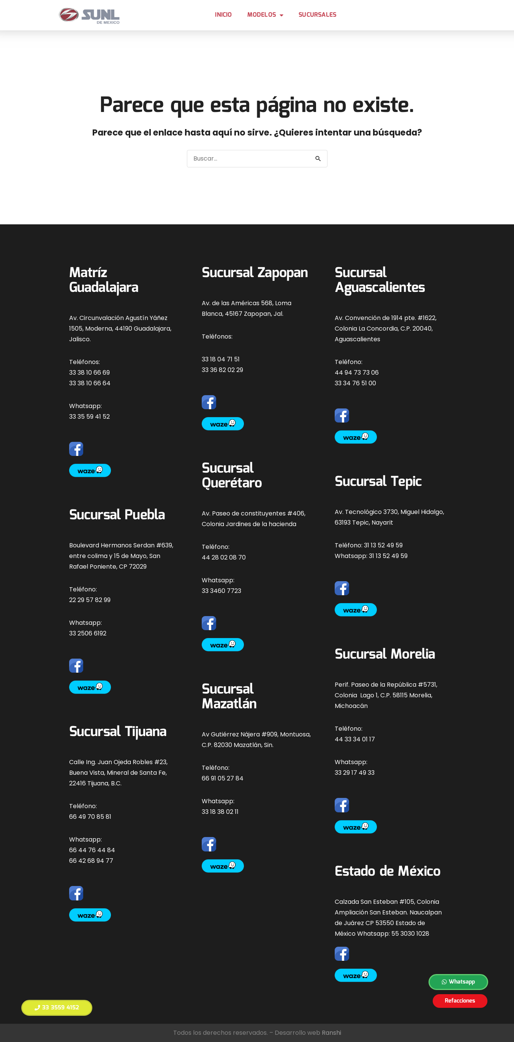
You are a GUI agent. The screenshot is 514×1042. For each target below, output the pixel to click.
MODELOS (265, 15)
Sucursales (317, 15)
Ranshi (331, 1032)
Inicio (223, 15)
